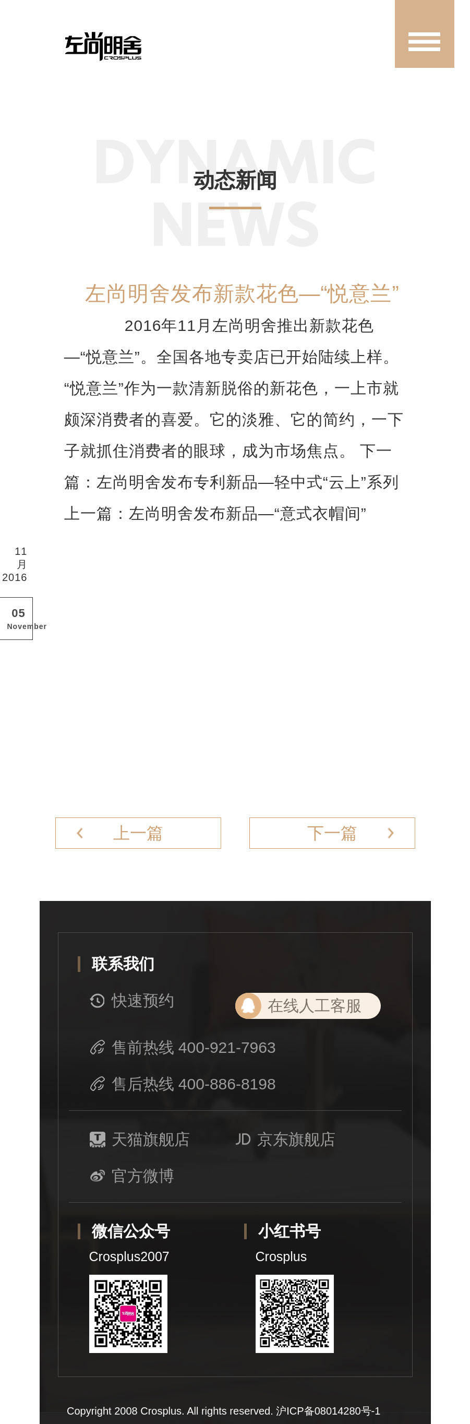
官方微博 (132, 1176)
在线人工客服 (314, 1005)
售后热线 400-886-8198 (183, 1084)
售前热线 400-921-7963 (183, 1047)
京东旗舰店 (285, 1139)
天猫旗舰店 (140, 1139)
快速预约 (132, 1000)
